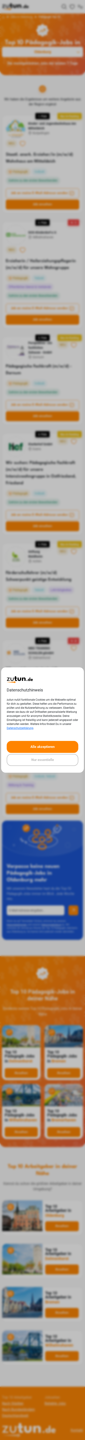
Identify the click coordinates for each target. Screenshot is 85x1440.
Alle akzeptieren (42, 747)
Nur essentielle (42, 760)
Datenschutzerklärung (20, 728)
